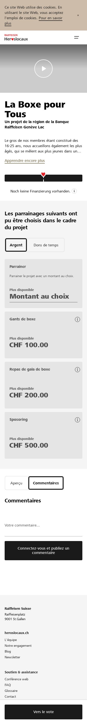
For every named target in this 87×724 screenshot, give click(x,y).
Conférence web (16, 679)
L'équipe (11, 640)
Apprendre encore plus (25, 160)
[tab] (16, 245)
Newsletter (12, 657)
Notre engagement (18, 645)
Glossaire (11, 691)
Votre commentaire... (22, 525)
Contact (10, 696)
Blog (8, 651)
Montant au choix (39, 296)
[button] (76, 37)
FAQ (8, 685)
